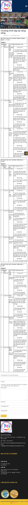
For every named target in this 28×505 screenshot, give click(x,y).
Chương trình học (15, 22)
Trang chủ (6, 22)
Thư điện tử (5, 406)
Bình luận (3, 387)
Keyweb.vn (14, 503)
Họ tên (3, 402)
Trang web (4, 410)
